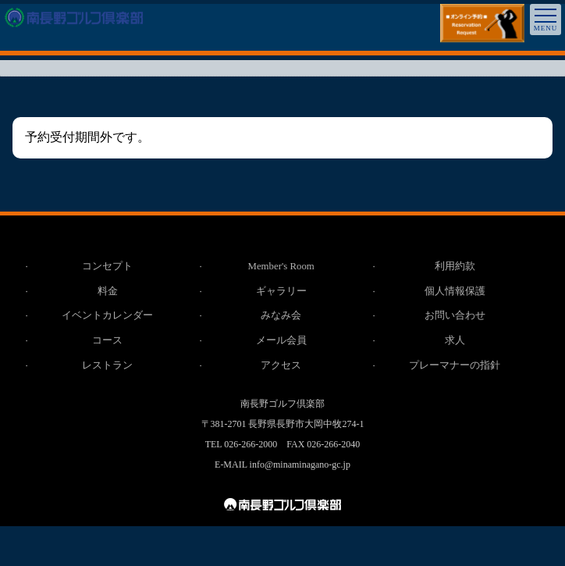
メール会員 (281, 341)
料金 (108, 291)
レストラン (108, 366)
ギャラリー (281, 291)
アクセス (281, 366)
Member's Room (280, 266)
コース (108, 341)
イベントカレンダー (108, 316)
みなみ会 (281, 316)
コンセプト (108, 266)
